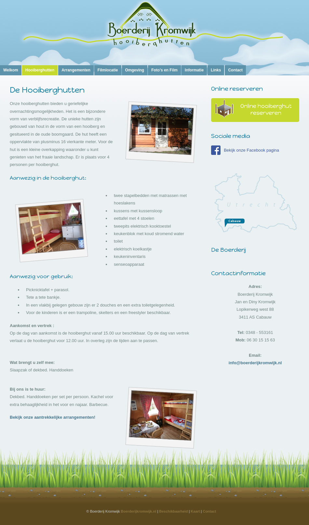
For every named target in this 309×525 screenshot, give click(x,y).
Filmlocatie (108, 70)
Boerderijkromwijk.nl (138, 511)
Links (216, 70)
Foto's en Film (164, 70)
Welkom (10, 70)
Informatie (194, 70)
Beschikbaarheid (173, 511)
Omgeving (134, 70)
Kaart (195, 511)
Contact (235, 70)
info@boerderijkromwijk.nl (255, 362)
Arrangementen (75, 70)
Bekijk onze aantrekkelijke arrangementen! (52, 417)
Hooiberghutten (39, 70)
